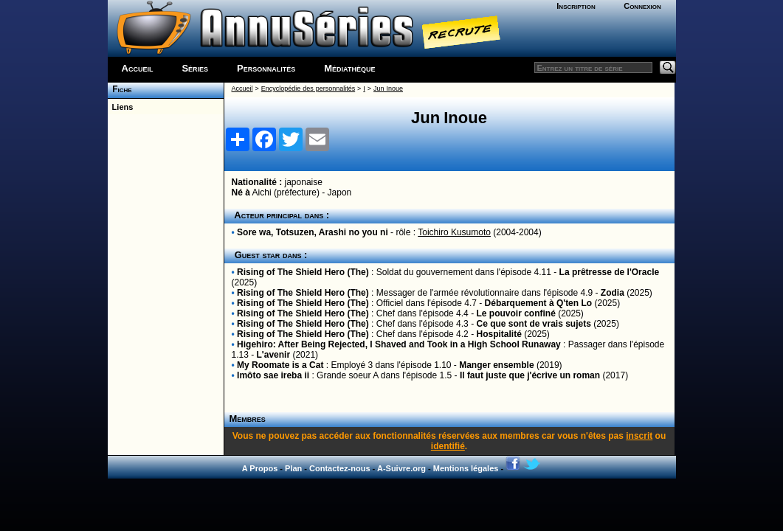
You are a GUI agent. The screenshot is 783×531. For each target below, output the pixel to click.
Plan (293, 468)
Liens (121, 107)
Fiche (120, 89)
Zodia (612, 293)
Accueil (138, 68)
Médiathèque (349, 68)
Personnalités (266, 68)
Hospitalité (498, 334)
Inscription (575, 5)
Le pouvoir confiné (515, 313)
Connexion (642, 5)
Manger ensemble (496, 365)
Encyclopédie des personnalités (308, 88)
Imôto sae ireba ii (273, 375)
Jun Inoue (388, 88)
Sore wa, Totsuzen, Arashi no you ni (312, 232)
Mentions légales (466, 468)
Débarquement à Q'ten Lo (539, 303)
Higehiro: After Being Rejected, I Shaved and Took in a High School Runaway (399, 344)
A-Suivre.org (401, 468)
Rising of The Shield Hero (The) (303, 272)
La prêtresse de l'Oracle (609, 272)
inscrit (639, 436)
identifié (448, 446)
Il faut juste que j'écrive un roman (530, 375)
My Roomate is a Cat (280, 365)
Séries (195, 68)
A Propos (260, 468)
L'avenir (274, 355)
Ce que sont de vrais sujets (533, 324)
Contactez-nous (339, 468)
